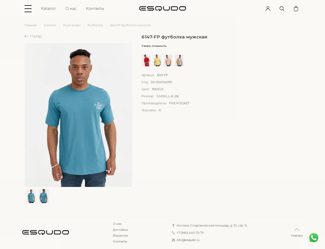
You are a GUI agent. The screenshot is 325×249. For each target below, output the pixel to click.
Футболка (95, 25)
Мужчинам (71, 25)
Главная (31, 25)
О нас (71, 8)
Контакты (95, 8)
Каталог (48, 8)
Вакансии (120, 235)
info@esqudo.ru (188, 240)
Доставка (120, 229)
